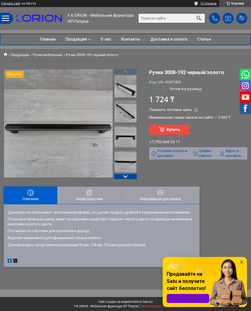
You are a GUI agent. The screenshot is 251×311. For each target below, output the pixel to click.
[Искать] (199, 18)
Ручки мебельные (47, 55)
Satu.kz (148, 301)
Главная (47, 39)
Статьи (204, 39)
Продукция (76, 39)
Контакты (130, 39)
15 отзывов (208, 3)
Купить (173, 129)
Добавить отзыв (241, 18)
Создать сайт (10, 3)
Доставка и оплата (168, 39)
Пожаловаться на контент (158, 306)
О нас (106, 39)
